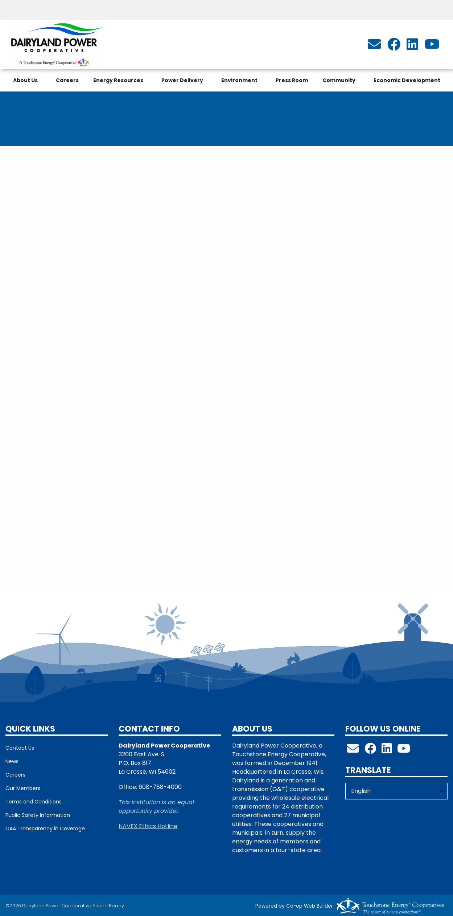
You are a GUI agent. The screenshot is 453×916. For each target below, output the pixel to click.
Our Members (22, 788)
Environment (239, 80)
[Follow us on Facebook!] (370, 750)
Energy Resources (118, 80)
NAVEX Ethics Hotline (148, 826)
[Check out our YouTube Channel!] (403, 750)
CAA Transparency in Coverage (45, 828)
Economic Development (407, 80)
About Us (25, 80)
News (11, 761)
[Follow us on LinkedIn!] (387, 750)
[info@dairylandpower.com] (374, 46)
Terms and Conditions (33, 801)
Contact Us (19, 748)
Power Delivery (182, 80)
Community (338, 80)
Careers (67, 80)
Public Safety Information (37, 815)
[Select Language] (396, 791)
